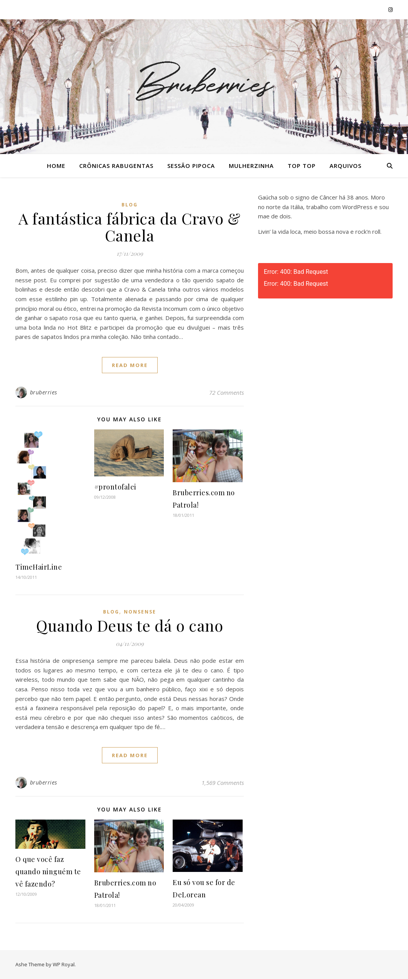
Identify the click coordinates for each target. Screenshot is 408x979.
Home (56, 165)
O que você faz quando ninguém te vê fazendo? (48, 871)
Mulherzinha (251, 165)
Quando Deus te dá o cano (129, 625)
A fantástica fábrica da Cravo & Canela (129, 226)
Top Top (302, 165)
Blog (130, 204)
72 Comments (226, 392)
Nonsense (140, 612)
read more (130, 365)
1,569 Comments (223, 782)
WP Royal (64, 964)
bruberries (43, 392)
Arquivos (345, 165)
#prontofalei (115, 486)
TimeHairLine (38, 567)
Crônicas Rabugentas (116, 165)
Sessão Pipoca (191, 165)
